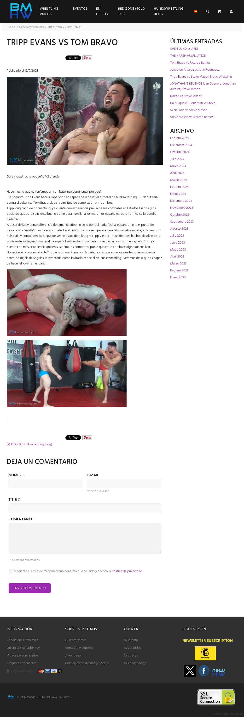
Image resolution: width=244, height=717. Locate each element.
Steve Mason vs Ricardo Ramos (192, 117)
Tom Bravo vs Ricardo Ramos (190, 63)
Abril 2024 (177, 173)
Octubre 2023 (179, 215)
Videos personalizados (22, 655)
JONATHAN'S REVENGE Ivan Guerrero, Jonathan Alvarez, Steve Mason (203, 86)
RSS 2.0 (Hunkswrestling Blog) (29, 444)
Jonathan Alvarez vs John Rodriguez (195, 70)
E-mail (93, 475)
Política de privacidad (127, 571)
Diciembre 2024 (181, 145)
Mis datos (131, 655)
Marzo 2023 (178, 263)
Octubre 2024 (179, 152)
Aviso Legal (73, 655)
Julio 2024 (177, 159)
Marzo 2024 (178, 180)
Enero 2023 (178, 277)
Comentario (20, 519)
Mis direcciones (135, 663)
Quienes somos (76, 640)
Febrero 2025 (179, 138)
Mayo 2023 (178, 249)
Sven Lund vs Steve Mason (188, 110)
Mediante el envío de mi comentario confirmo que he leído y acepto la (75, 571)
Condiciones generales (22, 640)
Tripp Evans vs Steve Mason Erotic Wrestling (201, 77)
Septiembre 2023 (182, 222)
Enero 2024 (178, 194)
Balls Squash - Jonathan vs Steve (192, 103)
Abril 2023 (177, 256)
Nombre (16, 475)
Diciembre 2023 (181, 201)
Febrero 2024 (179, 187)
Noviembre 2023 (181, 208)
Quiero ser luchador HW (23, 648)
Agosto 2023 (179, 229)
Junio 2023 (177, 242)
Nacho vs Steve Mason (186, 96)
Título (14, 500)
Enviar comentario (29, 588)
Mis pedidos (132, 648)
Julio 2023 (177, 236)
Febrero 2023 (179, 270)
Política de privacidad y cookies (87, 663)
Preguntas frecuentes (21, 663)
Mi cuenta (131, 640)
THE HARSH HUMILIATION (188, 56)
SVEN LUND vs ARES (184, 49)
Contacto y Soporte (79, 648)
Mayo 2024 (178, 166)
